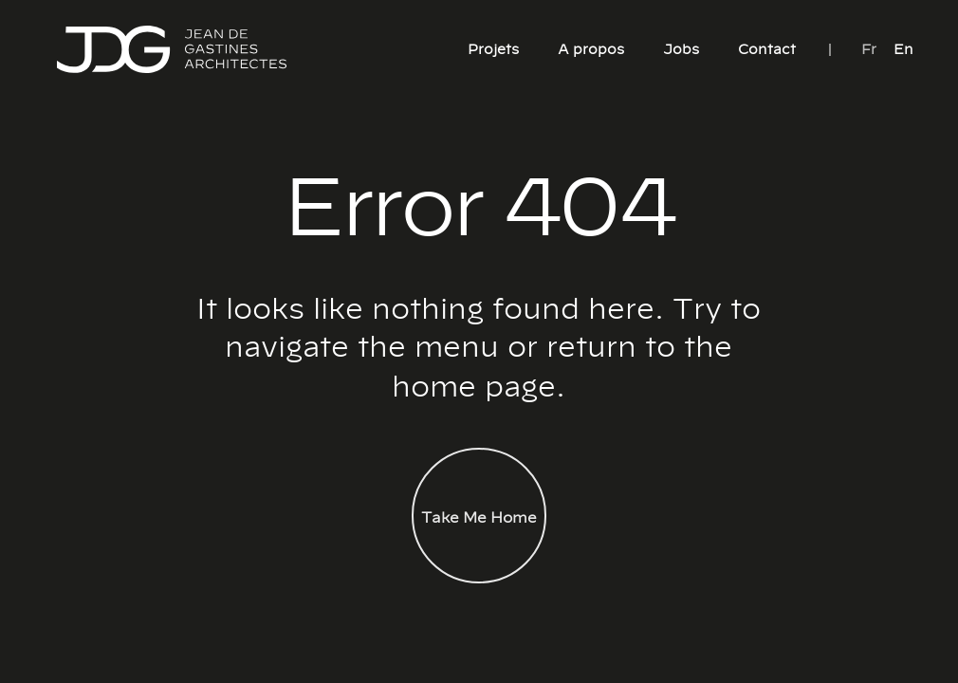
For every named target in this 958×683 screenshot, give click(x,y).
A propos (591, 48)
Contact (767, 48)
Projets (493, 48)
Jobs (681, 48)
